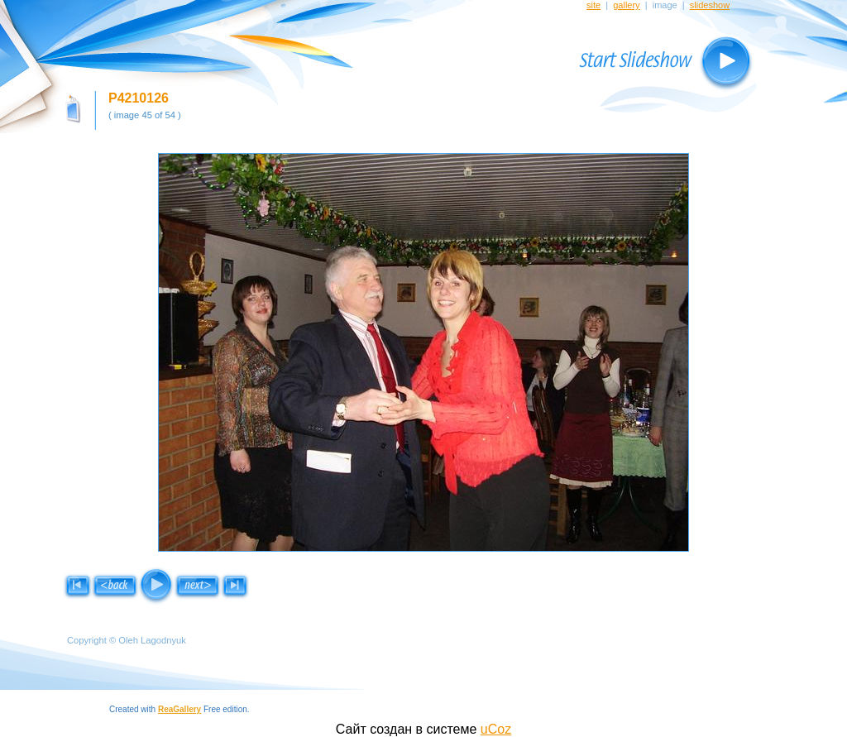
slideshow (710, 5)
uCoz (496, 729)
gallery (626, 5)
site (593, 5)
